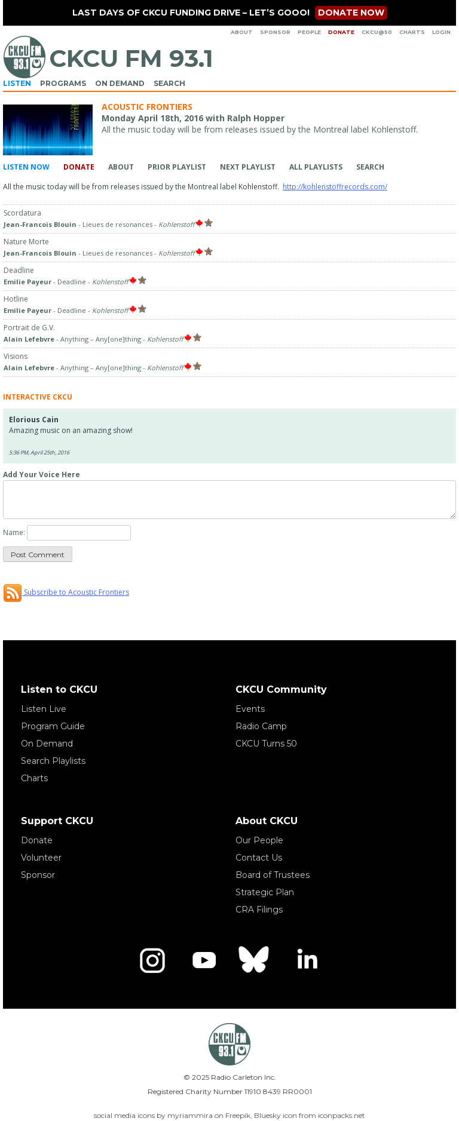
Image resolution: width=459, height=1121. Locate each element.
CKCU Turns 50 (266, 743)
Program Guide (53, 726)
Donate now (351, 12)
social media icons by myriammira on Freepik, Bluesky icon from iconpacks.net (229, 1115)
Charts (412, 32)
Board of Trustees (272, 875)
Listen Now (26, 167)
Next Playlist (248, 167)
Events (250, 709)
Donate (341, 32)
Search (169, 83)
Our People (259, 840)
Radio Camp (261, 726)
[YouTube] (204, 960)
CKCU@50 (377, 32)
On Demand (120, 83)
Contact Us (258, 857)
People (309, 32)
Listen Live (43, 709)
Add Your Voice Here (41, 474)
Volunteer (41, 857)
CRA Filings (259, 909)
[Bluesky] (255, 960)
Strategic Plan (264, 892)
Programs (63, 83)
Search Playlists (53, 760)
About (242, 32)
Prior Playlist (177, 167)
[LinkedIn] (307, 960)
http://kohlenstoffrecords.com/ (335, 187)
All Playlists (315, 167)
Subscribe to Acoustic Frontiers (66, 592)
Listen (17, 83)
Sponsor (275, 32)
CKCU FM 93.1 (131, 58)
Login (441, 32)
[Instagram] (152, 960)
